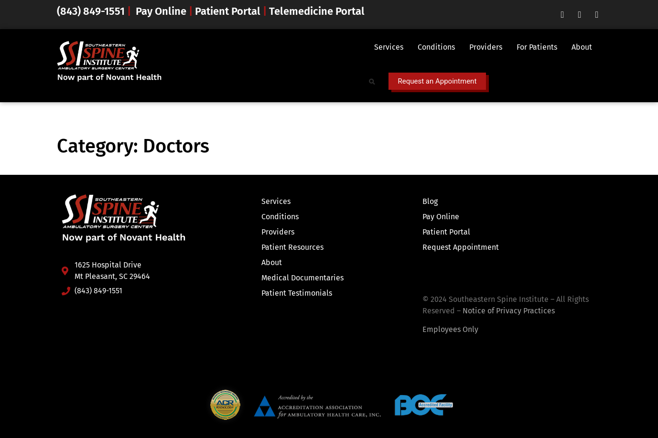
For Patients (537, 47)
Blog (430, 201)
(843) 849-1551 (92, 11)
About (582, 47)
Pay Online (161, 11)
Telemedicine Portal (317, 11)
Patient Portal (227, 11)
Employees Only (450, 329)
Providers (485, 47)
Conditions (436, 47)
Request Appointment (460, 247)
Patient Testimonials (296, 293)
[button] (391, 47)
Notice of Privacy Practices (509, 310)
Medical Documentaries (302, 277)
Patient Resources (292, 247)
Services (388, 47)
